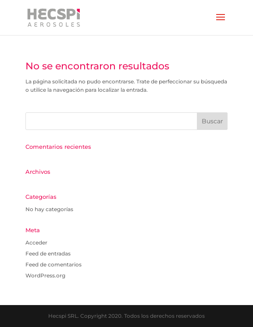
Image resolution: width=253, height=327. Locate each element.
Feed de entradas (48, 253)
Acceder (36, 242)
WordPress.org (45, 275)
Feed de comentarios (53, 264)
